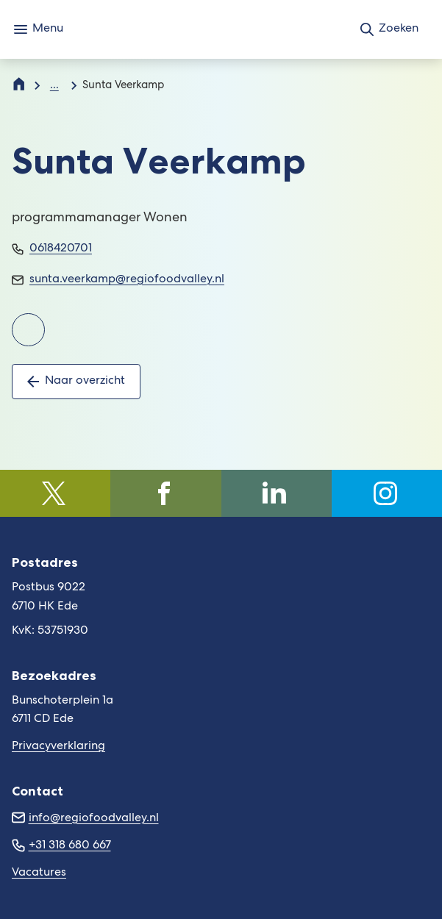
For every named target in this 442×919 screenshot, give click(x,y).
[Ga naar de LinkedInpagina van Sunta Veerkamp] (28, 329)
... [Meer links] (54, 86)
